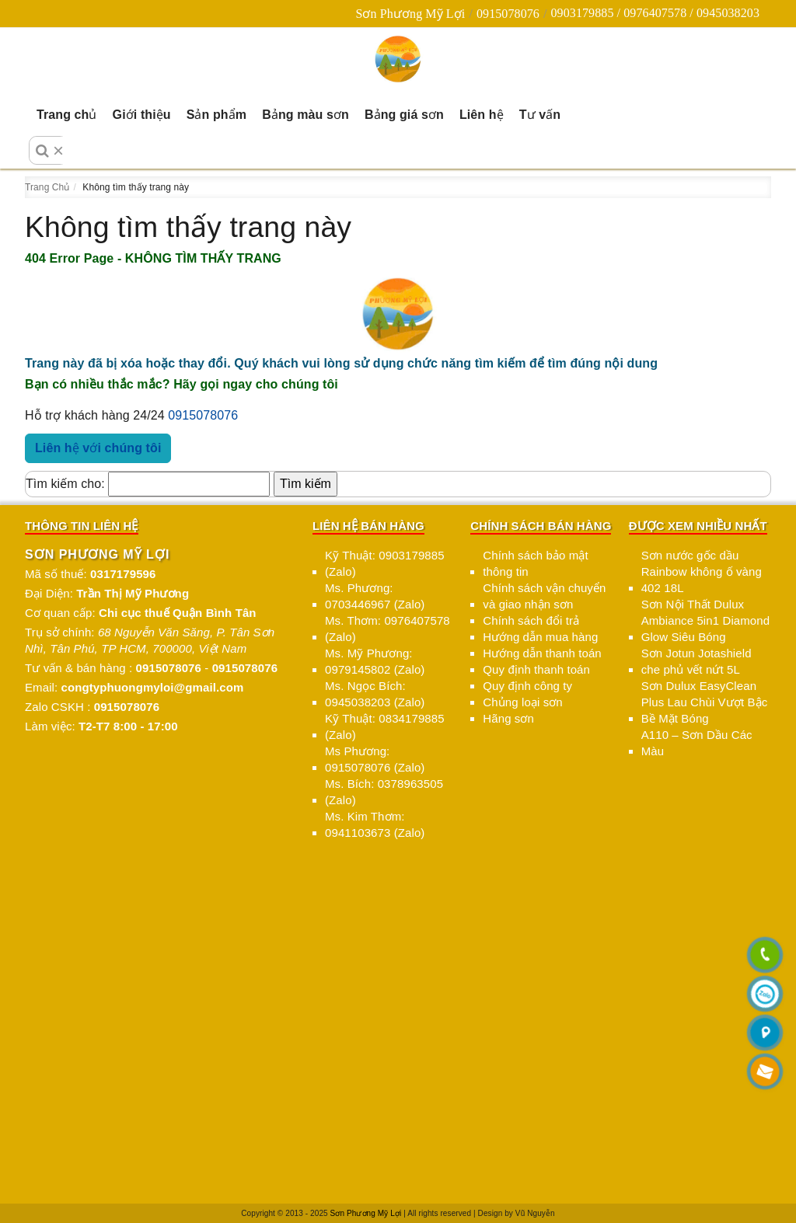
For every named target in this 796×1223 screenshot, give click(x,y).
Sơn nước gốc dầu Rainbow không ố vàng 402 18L (701, 571)
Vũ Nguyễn (535, 1213)
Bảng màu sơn (305, 114)
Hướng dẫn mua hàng (540, 636)
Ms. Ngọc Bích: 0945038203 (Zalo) (374, 694)
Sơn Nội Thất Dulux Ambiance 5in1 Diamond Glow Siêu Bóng (705, 620)
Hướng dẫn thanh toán (542, 653)
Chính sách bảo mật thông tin (535, 563)
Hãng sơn (508, 718)
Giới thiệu (142, 114)
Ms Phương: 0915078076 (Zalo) (374, 759)
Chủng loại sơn (522, 702)
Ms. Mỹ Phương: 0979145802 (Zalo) (374, 661)
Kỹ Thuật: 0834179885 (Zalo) (385, 726)
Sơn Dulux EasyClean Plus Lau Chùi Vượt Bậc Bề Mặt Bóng (704, 702)
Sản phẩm (216, 114)
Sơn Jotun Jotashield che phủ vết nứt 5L (696, 661)
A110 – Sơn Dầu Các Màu (696, 743)
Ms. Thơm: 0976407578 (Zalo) (387, 628)
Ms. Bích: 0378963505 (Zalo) (384, 792)
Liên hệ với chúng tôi (98, 448)
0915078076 (508, 13)
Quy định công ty (527, 685)
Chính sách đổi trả (531, 620)
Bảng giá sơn (404, 114)
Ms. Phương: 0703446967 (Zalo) (374, 596)
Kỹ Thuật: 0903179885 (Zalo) (385, 563)
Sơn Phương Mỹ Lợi (410, 13)
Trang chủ (67, 114)
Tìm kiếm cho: (65, 483)
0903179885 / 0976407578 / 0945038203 (654, 12)
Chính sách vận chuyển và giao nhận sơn (544, 596)
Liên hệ (481, 114)
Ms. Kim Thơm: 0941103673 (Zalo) (374, 824)
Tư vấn (540, 114)
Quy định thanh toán (536, 669)
